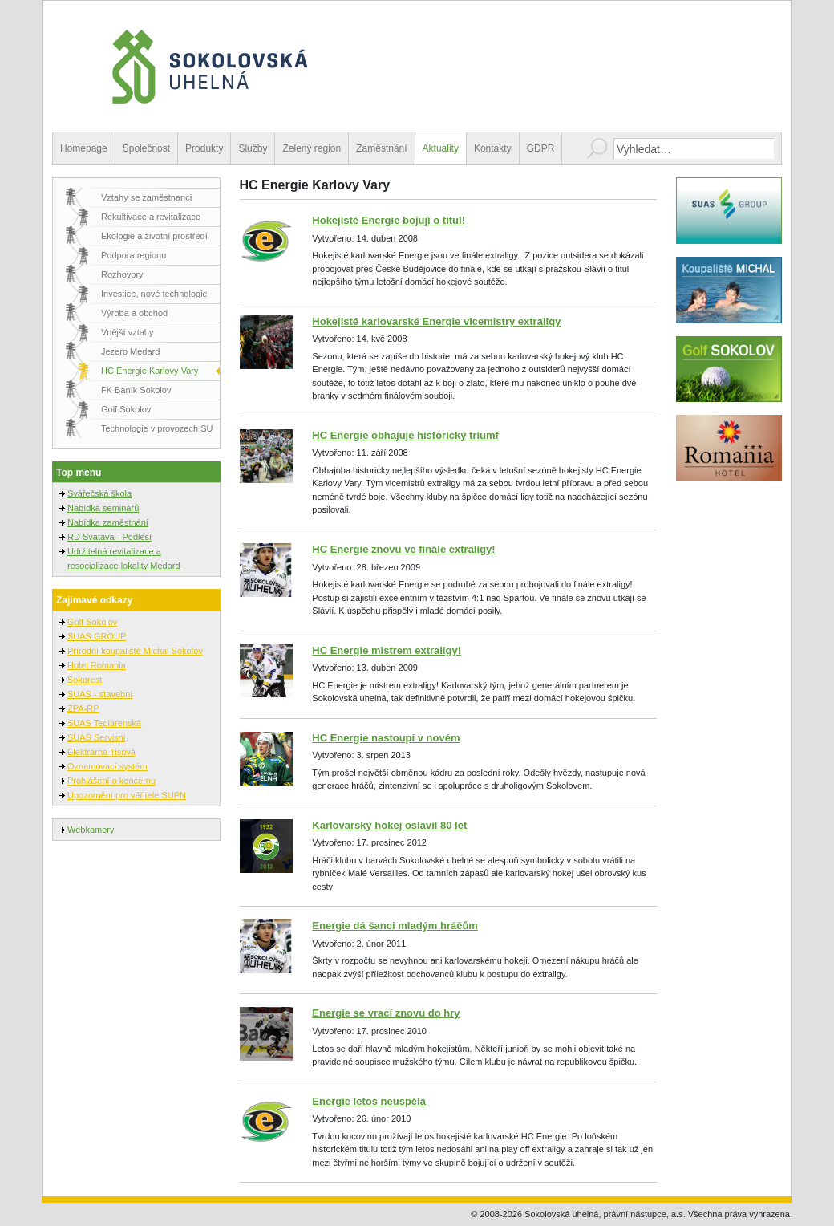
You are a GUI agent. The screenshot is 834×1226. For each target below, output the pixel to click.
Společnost (146, 148)
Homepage (83, 148)
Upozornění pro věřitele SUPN (126, 795)
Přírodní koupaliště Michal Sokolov (135, 651)
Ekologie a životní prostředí (154, 236)
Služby (252, 148)
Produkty (204, 148)
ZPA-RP (83, 708)
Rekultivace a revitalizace (150, 216)
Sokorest (84, 679)
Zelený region (311, 148)
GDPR (541, 148)
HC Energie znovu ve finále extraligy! (403, 549)
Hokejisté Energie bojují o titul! (388, 220)
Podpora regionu (133, 255)
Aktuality (441, 148)
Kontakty (493, 148)
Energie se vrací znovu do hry (386, 1013)
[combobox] (693, 148)
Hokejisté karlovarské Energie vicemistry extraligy (436, 321)
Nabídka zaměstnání (107, 522)
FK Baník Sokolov (136, 390)
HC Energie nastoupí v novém (386, 738)
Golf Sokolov (126, 409)
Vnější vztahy (127, 332)
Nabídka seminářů (103, 508)
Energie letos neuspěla (369, 1101)
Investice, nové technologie (154, 293)
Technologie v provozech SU (157, 428)
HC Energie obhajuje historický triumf (405, 435)
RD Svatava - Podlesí (109, 537)
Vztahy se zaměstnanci (146, 197)
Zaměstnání (381, 148)
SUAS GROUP (96, 636)
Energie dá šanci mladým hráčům (395, 926)
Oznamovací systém (107, 766)
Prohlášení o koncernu (111, 781)
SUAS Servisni (96, 737)
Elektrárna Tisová (101, 752)
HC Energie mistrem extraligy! (386, 650)
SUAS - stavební (99, 694)
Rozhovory (122, 274)
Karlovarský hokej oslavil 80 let (389, 825)
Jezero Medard (130, 351)
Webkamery (90, 829)
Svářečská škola (99, 493)
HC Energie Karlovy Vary (149, 371)
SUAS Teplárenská (104, 723)
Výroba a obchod (134, 313)
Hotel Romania (96, 665)
